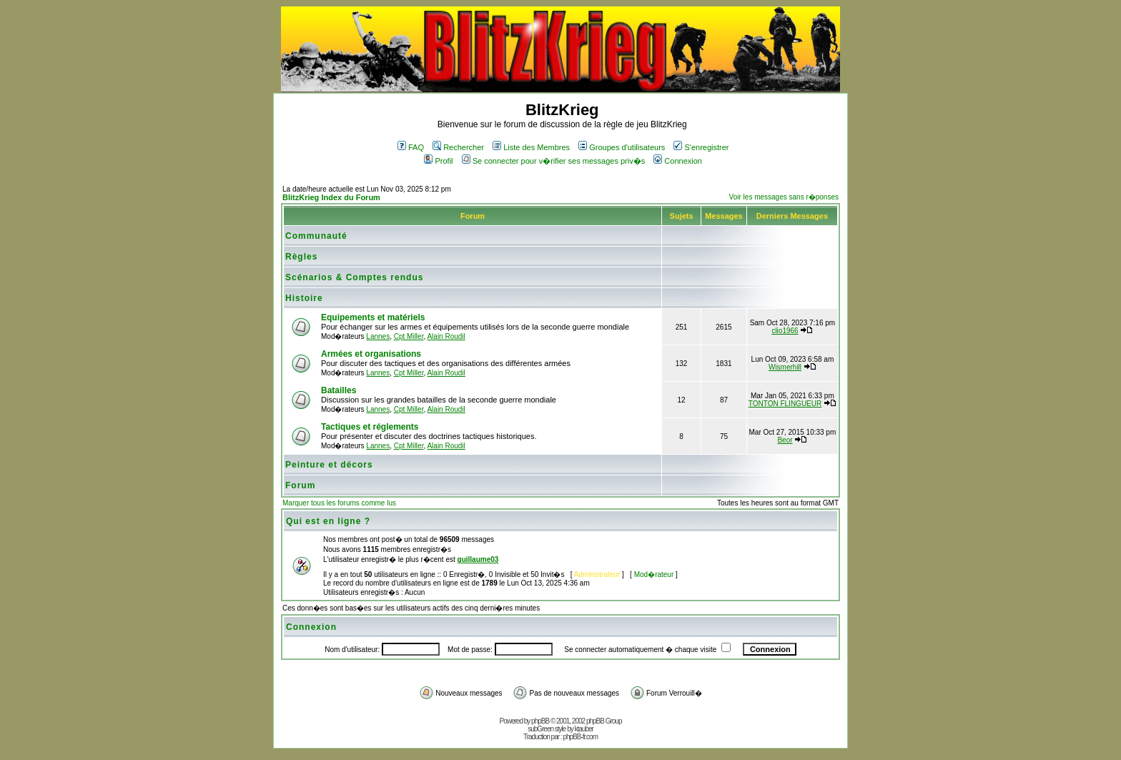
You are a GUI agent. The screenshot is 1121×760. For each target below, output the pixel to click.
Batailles (338, 390)
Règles (301, 257)
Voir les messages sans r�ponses (784, 197)
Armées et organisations (371, 354)
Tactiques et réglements (370, 427)
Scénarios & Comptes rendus (354, 277)
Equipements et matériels (373, 317)
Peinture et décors (329, 465)
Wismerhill (785, 367)
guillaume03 (478, 559)
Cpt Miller (409, 336)
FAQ (410, 147)
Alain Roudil (446, 336)
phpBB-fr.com (580, 737)
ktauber (584, 729)
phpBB (540, 721)
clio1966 (784, 331)
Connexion (677, 161)
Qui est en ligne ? (328, 521)
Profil (438, 161)
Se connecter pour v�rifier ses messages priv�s (553, 161)
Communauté (316, 236)
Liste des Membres (531, 147)
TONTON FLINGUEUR (785, 404)
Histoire (304, 298)
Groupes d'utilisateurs (621, 147)
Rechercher (458, 147)
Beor (784, 440)
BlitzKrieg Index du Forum (331, 197)
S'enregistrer (701, 147)
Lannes (378, 336)
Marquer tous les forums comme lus (339, 503)
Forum (300, 485)
